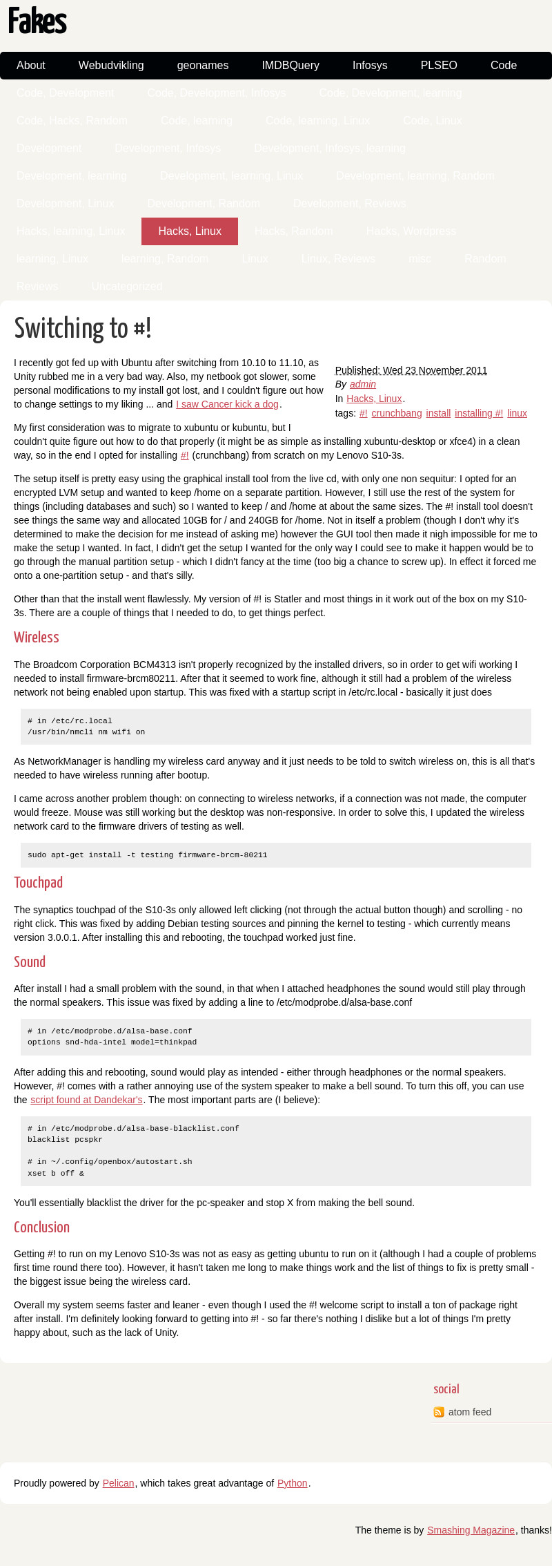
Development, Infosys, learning (330, 148)
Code (504, 65)
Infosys (370, 65)
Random (485, 259)
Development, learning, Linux (231, 176)
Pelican (119, 1483)
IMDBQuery (290, 65)
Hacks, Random (294, 231)
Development (49, 148)
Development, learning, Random (415, 176)
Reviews (37, 286)
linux (517, 413)
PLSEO (439, 65)
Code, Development (65, 93)
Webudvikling (111, 65)
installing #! (479, 413)
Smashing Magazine (471, 1530)
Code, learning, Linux (318, 120)
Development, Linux (65, 203)
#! (363, 413)
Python (292, 1483)
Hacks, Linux (189, 231)
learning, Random (164, 259)
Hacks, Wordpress (411, 231)
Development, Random (203, 203)
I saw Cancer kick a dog (227, 404)
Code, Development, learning (390, 93)
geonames (203, 65)
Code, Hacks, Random (72, 120)
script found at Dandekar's (86, 1099)
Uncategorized (126, 286)
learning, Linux (52, 259)
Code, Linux (432, 120)
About (31, 65)
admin (363, 384)
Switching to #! (83, 329)
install (438, 413)
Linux (254, 259)
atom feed (469, 1411)
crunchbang (397, 413)
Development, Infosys (168, 148)
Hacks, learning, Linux (71, 231)
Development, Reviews (349, 203)
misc (419, 259)
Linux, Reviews (339, 259)
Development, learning (72, 176)
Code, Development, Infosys (216, 93)
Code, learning (197, 120)
